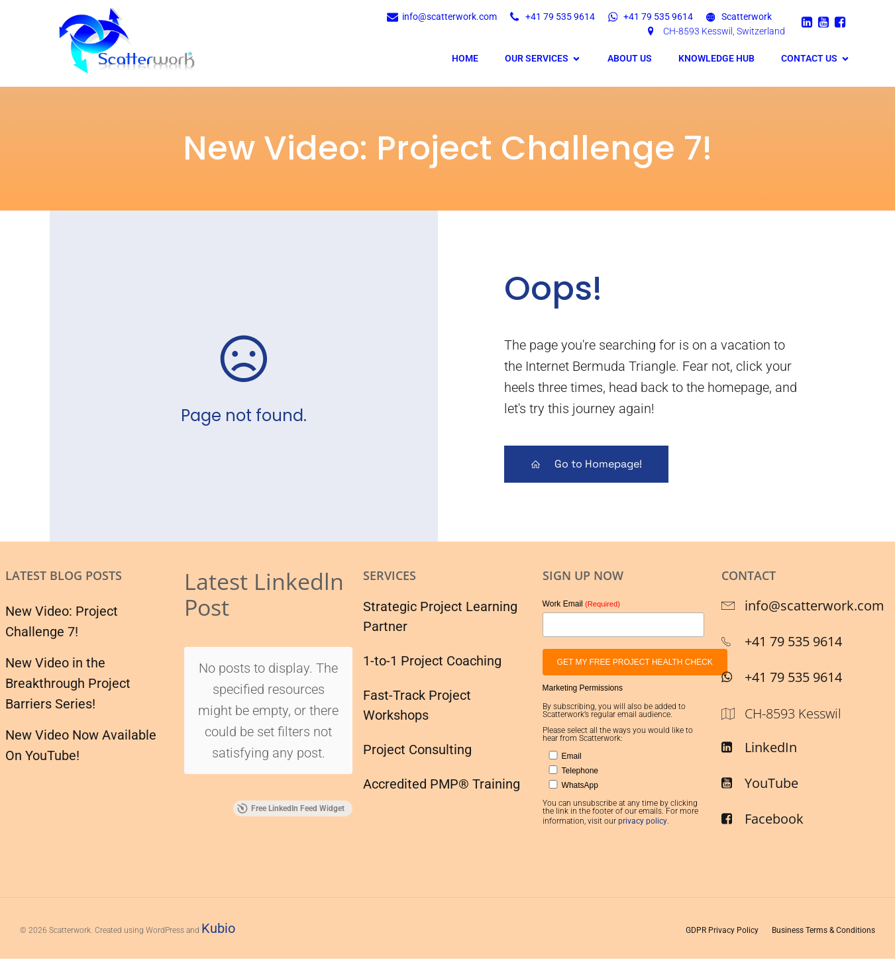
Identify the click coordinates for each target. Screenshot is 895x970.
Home (465, 58)
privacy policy (642, 821)
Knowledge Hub (716, 58)
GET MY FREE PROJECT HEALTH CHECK (635, 662)
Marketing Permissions (583, 688)
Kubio (218, 928)
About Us (629, 58)
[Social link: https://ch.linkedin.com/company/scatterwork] (808, 22)
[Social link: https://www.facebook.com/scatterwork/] (841, 22)
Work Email (581, 603)
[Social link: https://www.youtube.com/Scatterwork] (825, 22)
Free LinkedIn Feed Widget (290, 708)
